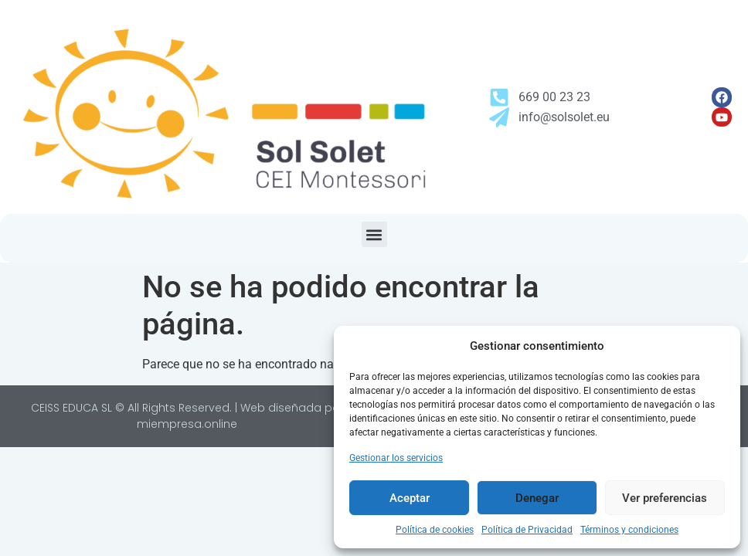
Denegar (537, 498)
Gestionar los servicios (396, 458)
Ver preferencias (664, 498)
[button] (374, 234)
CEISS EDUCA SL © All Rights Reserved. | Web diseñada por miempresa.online (187, 416)
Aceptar (409, 498)
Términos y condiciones (629, 529)
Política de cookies (435, 529)
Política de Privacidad (527, 529)
